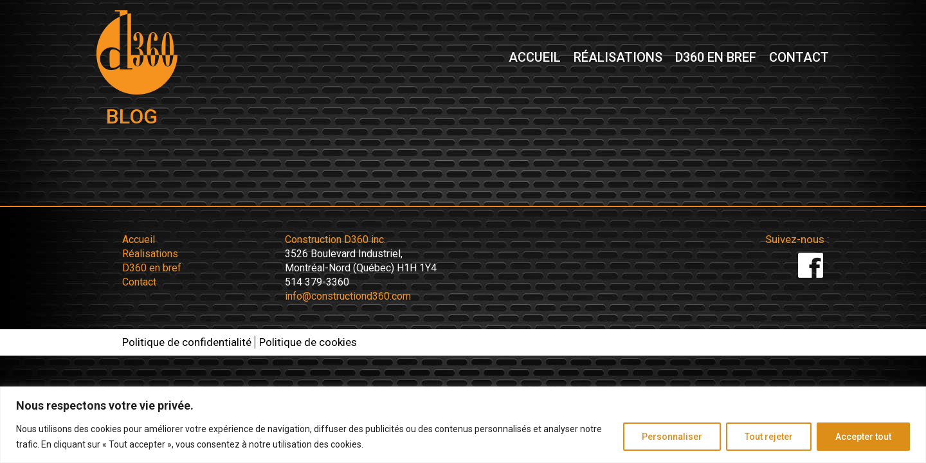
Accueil (535, 58)
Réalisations (618, 58)
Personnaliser (672, 436)
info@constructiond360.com (348, 296)
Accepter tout (863, 436)
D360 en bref (715, 58)
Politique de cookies (308, 342)
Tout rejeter (769, 436)
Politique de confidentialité (186, 342)
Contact (799, 58)
